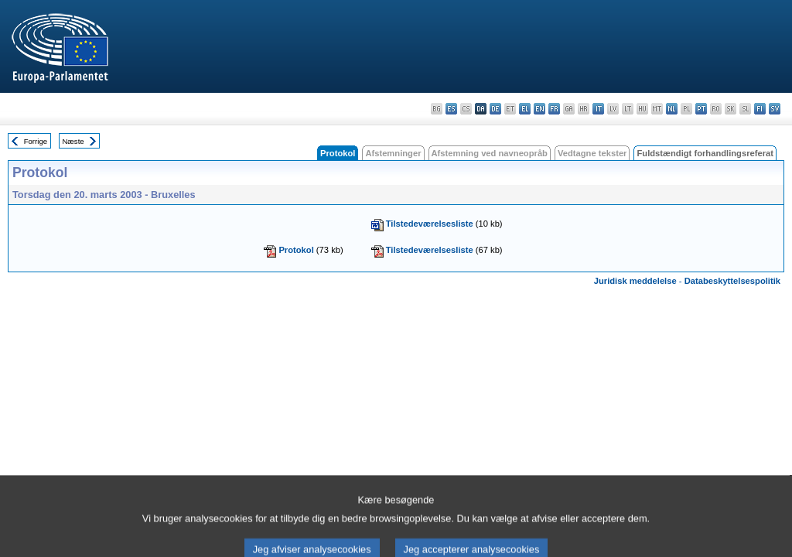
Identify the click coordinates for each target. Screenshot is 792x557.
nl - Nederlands (672, 108)
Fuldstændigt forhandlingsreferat (705, 153)
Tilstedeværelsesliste (429, 223)
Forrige (35, 141)
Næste (73, 141)
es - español (451, 108)
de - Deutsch (495, 108)
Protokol (295, 250)
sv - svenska (774, 108)
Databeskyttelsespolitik (732, 280)
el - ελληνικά (525, 108)
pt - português (701, 108)
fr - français (554, 108)
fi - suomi (760, 108)
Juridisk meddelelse (635, 280)
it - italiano (598, 108)
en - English (539, 108)
